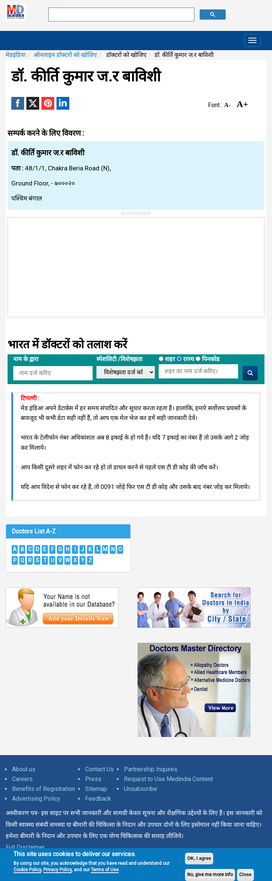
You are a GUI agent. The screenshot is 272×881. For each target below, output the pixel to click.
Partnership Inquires (150, 769)
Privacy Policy (57, 869)
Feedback (98, 798)
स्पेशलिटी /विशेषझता (119, 359)
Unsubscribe (140, 788)
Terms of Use (105, 869)
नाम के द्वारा (25, 359)
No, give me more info (210, 874)
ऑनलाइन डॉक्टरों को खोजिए (65, 54)
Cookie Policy (27, 869)
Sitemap (96, 788)
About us (23, 769)
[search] (120, 15)
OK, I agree (199, 858)
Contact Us (99, 769)
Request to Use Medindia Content (168, 779)
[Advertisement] (64, 265)
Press (93, 779)
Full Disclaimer (25, 847)
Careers (22, 779)
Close (245, 874)
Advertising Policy (36, 798)
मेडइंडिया (16, 54)
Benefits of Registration (43, 788)
